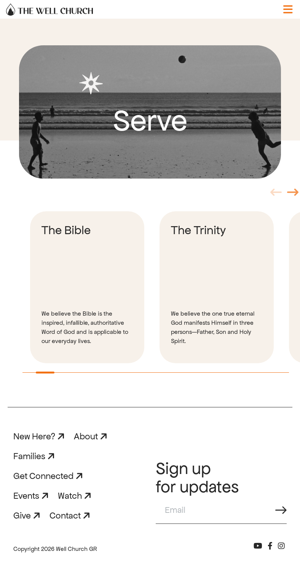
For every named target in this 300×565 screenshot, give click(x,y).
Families (29, 456)
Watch (70, 496)
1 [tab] (39, 375)
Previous (276, 195)
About (86, 436)
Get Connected (43, 476)
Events (26, 496)
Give (22, 515)
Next (293, 195)
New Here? (34, 436)
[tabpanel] (87, 287)
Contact (65, 515)
